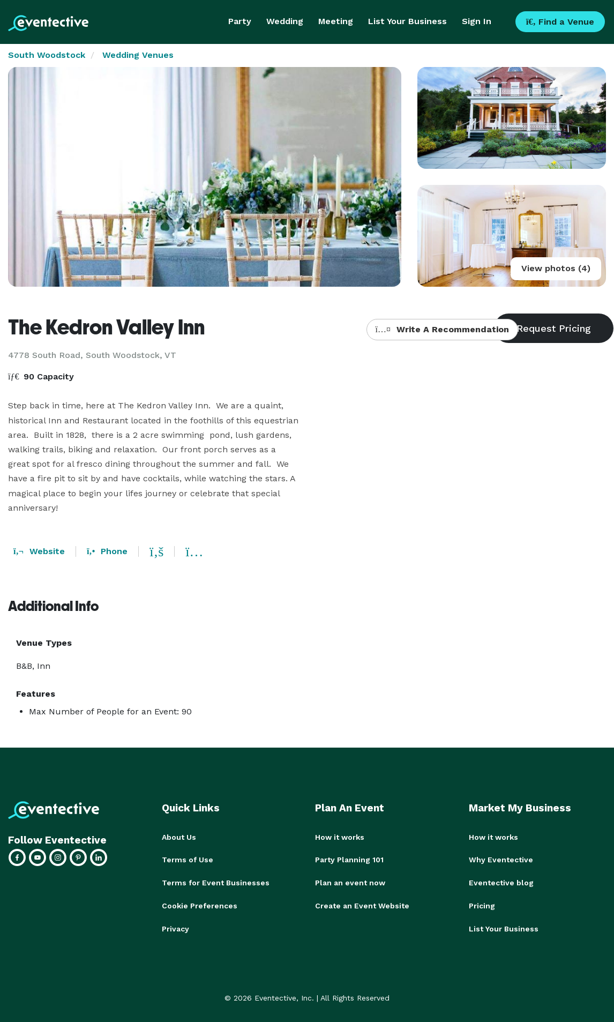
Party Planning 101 (349, 859)
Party (239, 21)
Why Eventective (501, 859)
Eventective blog (501, 882)
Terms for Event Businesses (215, 882)
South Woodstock (46, 55)
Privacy (175, 927)
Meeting (335, 21)
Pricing (482, 904)
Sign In (476, 21)
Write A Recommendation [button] (442, 329)
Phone (107, 551)
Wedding (284, 21)
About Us (179, 837)
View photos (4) (555, 268)
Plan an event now (350, 882)
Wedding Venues (138, 55)
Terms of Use (187, 859)
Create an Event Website (362, 904)
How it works (339, 837)
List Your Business (407, 21)
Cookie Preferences (199, 904)
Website (39, 551)
